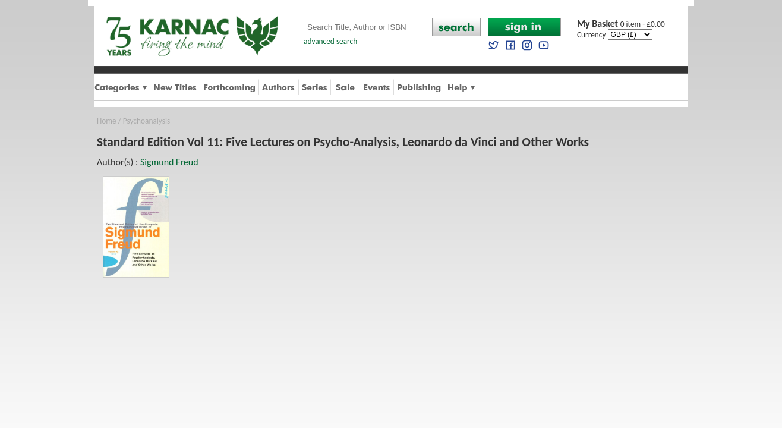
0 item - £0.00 (621, 24)
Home (106, 121)
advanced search (330, 41)
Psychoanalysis (146, 121)
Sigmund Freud (169, 162)
